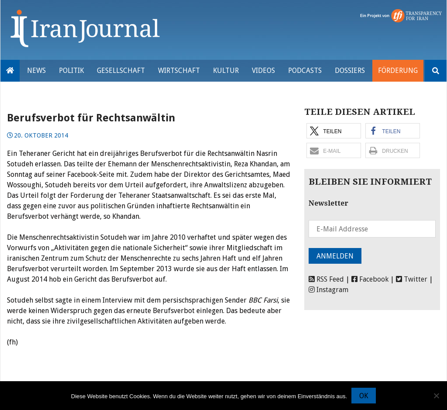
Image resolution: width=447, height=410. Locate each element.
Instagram (328, 290)
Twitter (411, 279)
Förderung (398, 70)
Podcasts (305, 70)
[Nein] (436, 395)
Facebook (370, 279)
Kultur (226, 70)
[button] (333, 130)
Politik (71, 70)
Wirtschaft (179, 70)
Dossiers (350, 70)
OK (363, 396)
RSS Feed (326, 279)
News (36, 70)
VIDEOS (263, 70)
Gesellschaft (121, 70)
